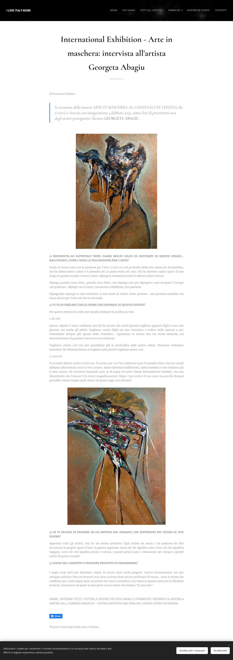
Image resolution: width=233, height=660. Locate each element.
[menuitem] (94, 10)
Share (56, 616)
